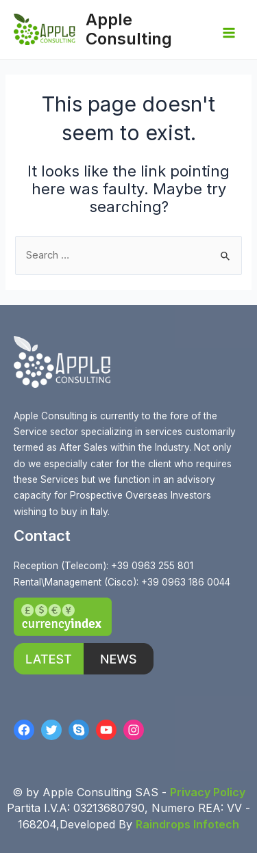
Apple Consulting (129, 29)
